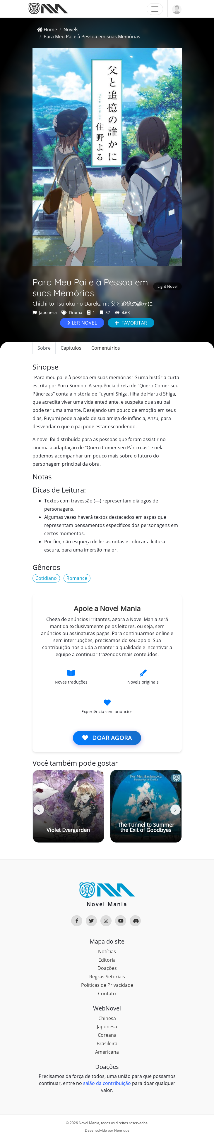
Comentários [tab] (105, 348)
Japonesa (44, 312)
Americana (107, 1052)
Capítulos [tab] (71, 348)
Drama (71, 312)
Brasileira (107, 1043)
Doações (107, 968)
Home (47, 29)
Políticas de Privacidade (107, 985)
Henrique (121, 1130)
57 (105, 312)
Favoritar (131, 323)
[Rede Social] (76, 920)
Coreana (107, 1035)
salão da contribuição (107, 1083)
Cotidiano (46, 578)
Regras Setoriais (107, 976)
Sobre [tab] (44, 348)
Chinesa (107, 1018)
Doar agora (107, 738)
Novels (71, 29)
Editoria (107, 960)
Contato (107, 993)
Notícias (107, 951)
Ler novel (82, 323)
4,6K (122, 312)
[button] (175, 810)
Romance (76, 578)
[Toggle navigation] (155, 9)
